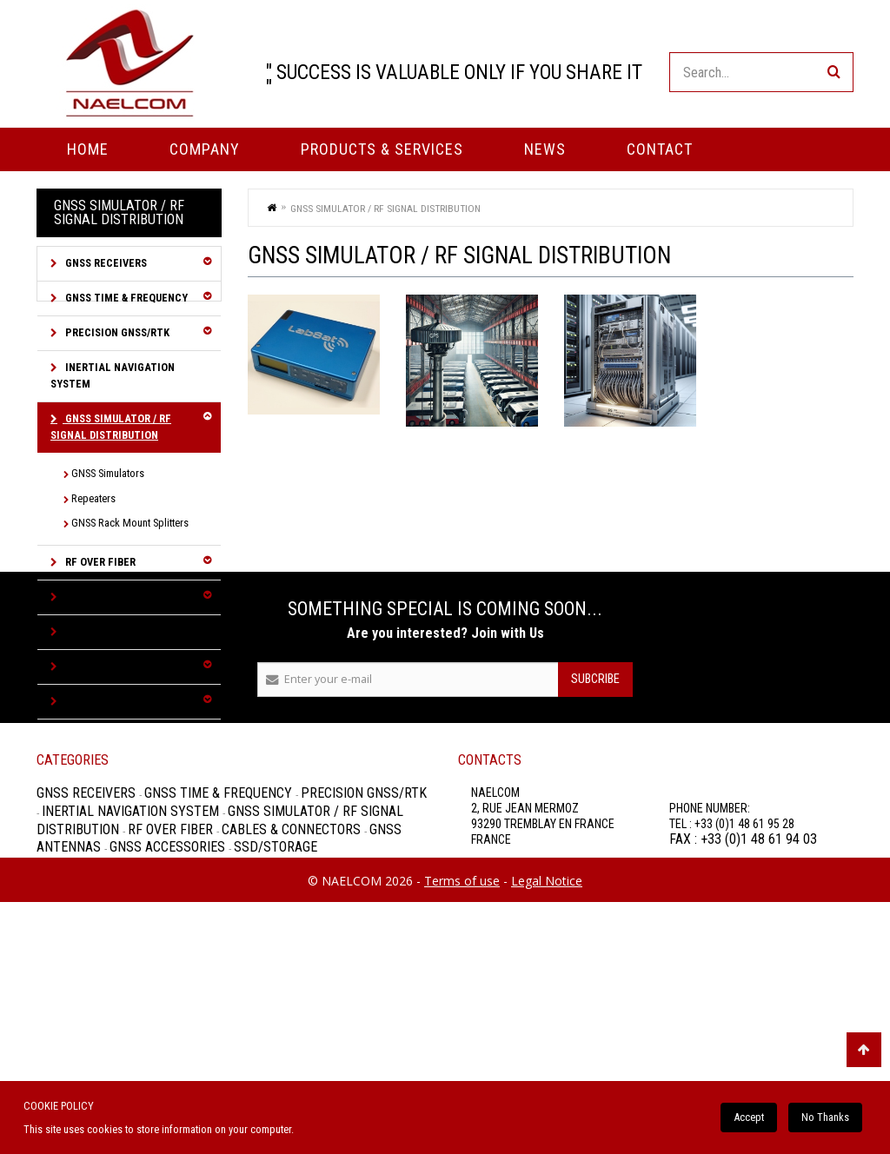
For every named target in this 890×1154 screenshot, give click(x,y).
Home (88, 149)
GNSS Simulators (107, 473)
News (545, 149)
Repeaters (93, 498)
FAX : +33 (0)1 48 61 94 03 (743, 1055)
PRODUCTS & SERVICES (382, 149)
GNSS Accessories (112, 666)
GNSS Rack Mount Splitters (130, 522)
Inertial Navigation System (112, 375)
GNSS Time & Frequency (125, 297)
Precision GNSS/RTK (116, 332)
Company (204, 149)
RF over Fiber (99, 561)
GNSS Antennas (105, 631)
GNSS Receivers (105, 262)
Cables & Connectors (122, 596)
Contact (660, 149)
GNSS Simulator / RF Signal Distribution (110, 426)
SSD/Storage (98, 700)
